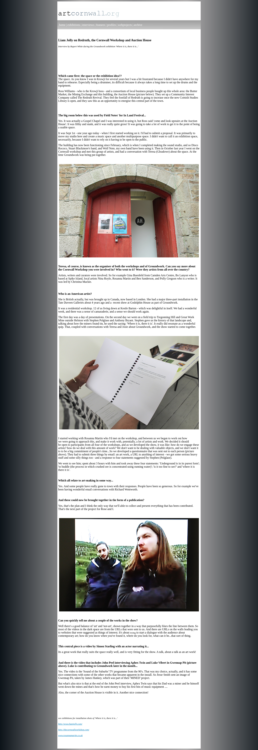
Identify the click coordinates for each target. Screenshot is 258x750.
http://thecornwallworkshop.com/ (73, 729)
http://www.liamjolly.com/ (70, 724)
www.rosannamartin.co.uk (70, 735)
